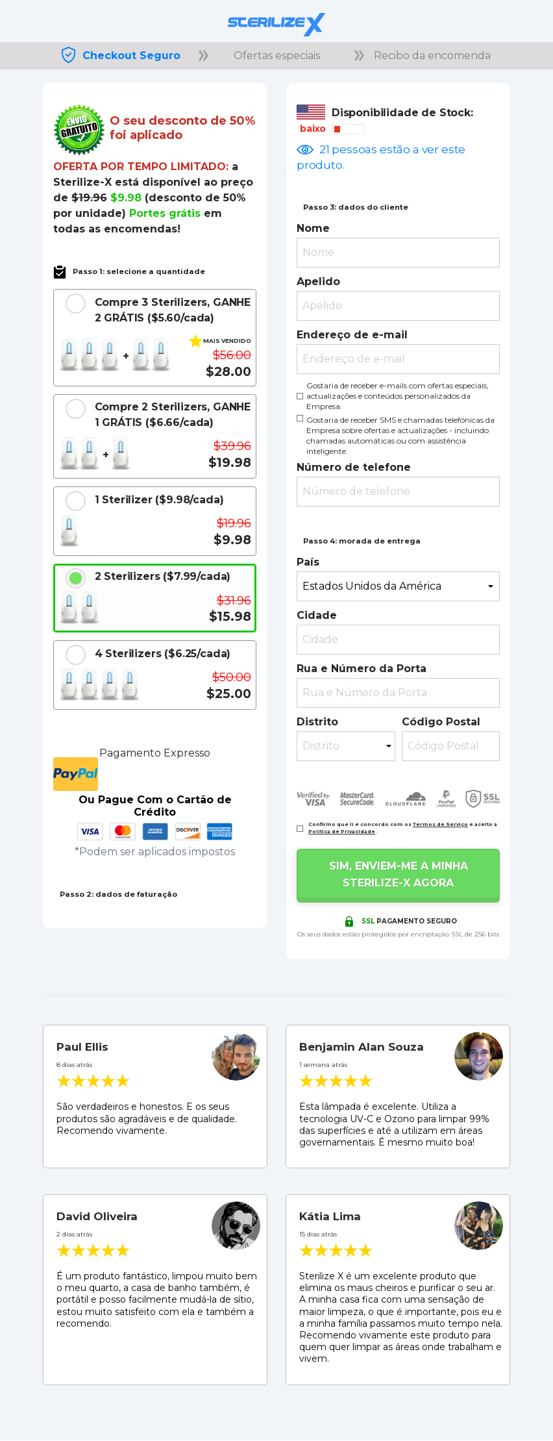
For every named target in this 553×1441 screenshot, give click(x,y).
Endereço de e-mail (352, 335)
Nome (313, 228)
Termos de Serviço (440, 824)
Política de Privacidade (341, 831)
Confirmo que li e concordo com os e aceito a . (402, 827)
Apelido (318, 281)
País (308, 562)
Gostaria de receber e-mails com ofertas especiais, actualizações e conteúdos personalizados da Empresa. (397, 396)
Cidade (317, 615)
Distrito (317, 722)
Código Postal (441, 722)
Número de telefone (354, 467)
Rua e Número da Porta (361, 668)
